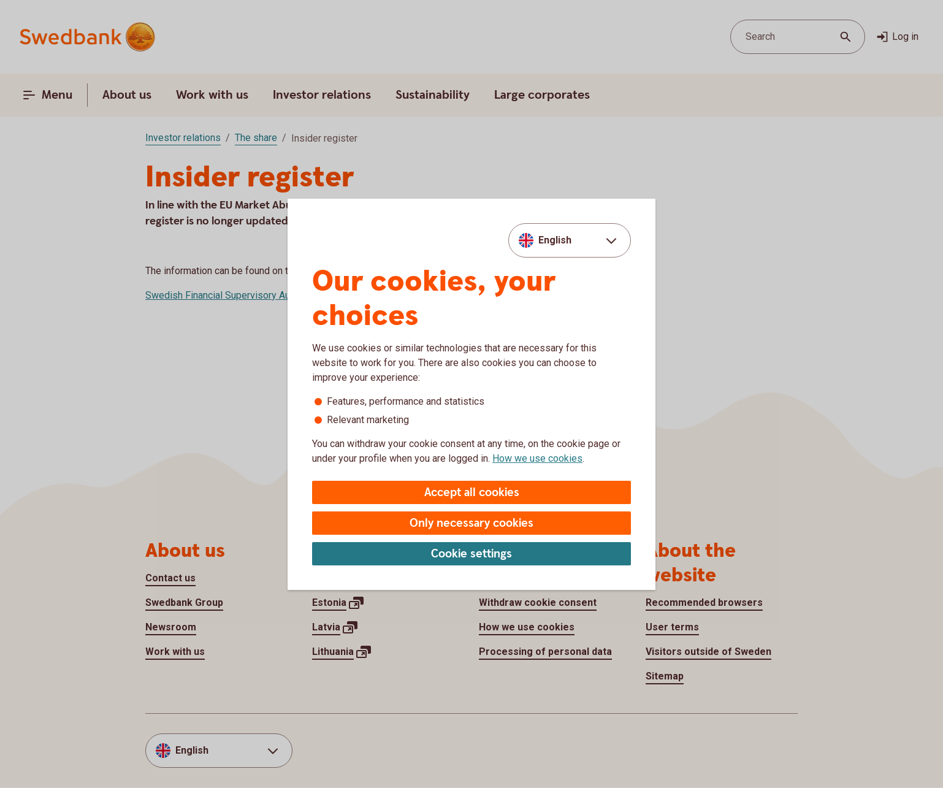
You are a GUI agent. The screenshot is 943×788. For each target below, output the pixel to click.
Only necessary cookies (471, 523)
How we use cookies (537, 458)
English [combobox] (554, 240)
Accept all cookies (471, 492)
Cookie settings (471, 554)
